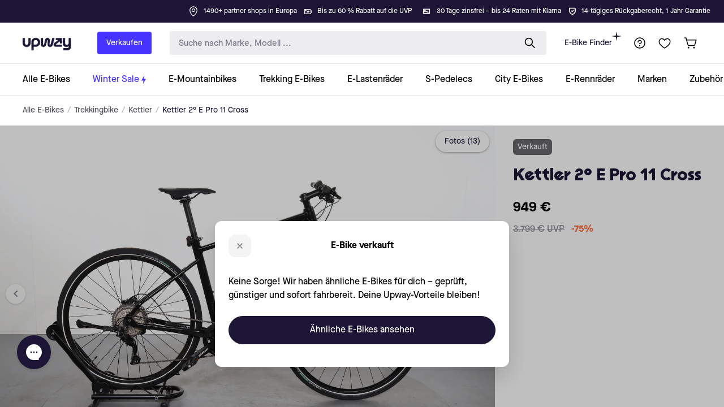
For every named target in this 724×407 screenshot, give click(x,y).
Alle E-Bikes (43, 110)
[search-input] (340, 43)
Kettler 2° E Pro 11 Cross (205, 110)
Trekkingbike (96, 110)
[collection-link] (52, 79)
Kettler (140, 110)
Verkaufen (124, 43)
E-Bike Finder (592, 39)
